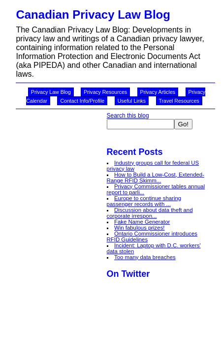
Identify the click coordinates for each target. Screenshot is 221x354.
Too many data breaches (145, 257)
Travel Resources (179, 101)
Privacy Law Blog (51, 92)
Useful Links (132, 101)
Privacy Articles (158, 92)
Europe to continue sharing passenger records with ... (144, 201)
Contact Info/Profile (82, 101)
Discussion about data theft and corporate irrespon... (150, 213)
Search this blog (128, 115)
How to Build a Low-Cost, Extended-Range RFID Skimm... (155, 177)
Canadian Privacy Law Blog (93, 14)
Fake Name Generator (142, 222)
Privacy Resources (105, 92)
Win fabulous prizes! (139, 228)
